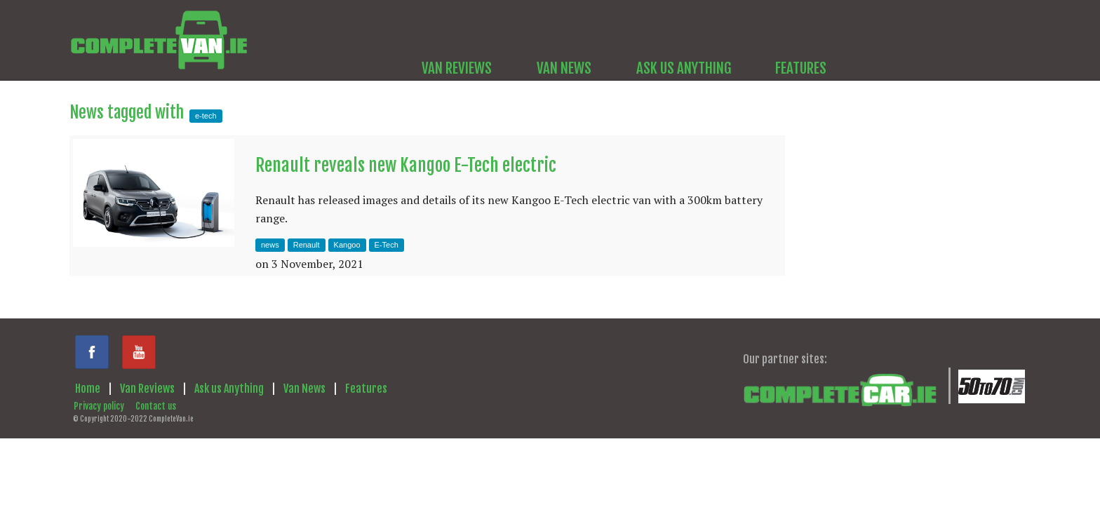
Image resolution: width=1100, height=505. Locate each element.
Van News (304, 389)
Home (87, 389)
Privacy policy (99, 406)
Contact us (155, 406)
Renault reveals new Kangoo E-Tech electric (405, 165)
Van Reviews (147, 389)
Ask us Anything (229, 389)
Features (366, 389)
